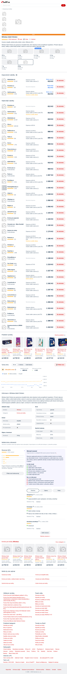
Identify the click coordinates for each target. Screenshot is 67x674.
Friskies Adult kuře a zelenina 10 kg (12, 605)
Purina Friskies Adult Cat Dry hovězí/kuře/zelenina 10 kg (17, 616)
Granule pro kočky (7, 9)
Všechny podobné (60, 335)
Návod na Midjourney (41, 662)
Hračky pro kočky (39, 642)
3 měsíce (21, 364)
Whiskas (19, 409)
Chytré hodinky (7, 649)
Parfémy (33, 651)
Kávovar (5, 651)
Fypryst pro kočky (39, 640)
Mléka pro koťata (39, 604)
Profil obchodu (11, 169)
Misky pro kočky (7, 631)
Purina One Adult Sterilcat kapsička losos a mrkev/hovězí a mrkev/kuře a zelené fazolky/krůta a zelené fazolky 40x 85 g (16, 599)
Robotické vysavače (20, 651)
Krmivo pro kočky (21, 413)
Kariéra (59, 669)
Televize (57, 649)
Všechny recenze (44, 536)
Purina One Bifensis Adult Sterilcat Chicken (14, 621)
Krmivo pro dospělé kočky (42, 574)
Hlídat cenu (60, 364)
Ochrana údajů (16, 669)
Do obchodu (60, 80)
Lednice (11, 651)
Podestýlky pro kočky (40, 634)
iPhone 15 (27, 649)
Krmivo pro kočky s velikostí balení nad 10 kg (13, 579)
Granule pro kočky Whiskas (42, 579)
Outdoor (55, 651)
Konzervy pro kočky (40, 629)
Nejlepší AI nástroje (53, 662)
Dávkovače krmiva (8, 629)
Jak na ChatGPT (30, 662)
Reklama (48, 669)
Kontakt (54, 669)
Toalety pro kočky (7, 640)
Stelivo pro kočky (7, 642)
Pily (38, 651)
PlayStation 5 (40, 649)
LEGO (33, 649)
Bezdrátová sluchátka (18, 649)
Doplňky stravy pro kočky (9, 636)
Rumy (28, 651)
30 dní (14, 364)
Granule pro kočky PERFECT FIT (43, 614)
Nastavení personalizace (28, 669)
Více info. (10, 468)
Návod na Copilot (19, 662)
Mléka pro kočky (39, 601)
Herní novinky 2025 (8, 657)
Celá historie (29, 364)
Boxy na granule (7, 627)
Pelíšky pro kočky (39, 638)
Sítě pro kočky (38, 644)
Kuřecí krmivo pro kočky (42, 583)
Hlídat (25, 39)
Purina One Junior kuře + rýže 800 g (12, 614)
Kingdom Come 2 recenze (31, 657)
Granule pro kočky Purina (41, 612)
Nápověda (8, 669)
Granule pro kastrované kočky (42, 606)
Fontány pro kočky (8, 638)
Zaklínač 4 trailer (19, 657)
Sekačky (43, 651)
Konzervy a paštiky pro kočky (42, 599)
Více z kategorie (60, 542)
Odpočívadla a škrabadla (41, 636)
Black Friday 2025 (13, 653)
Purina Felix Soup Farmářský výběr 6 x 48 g (14, 602)
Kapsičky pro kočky (40, 597)
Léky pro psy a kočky (8, 644)
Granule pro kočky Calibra (41, 610)
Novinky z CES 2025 (8, 662)
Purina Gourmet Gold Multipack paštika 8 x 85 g (15, 595)
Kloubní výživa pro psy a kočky (11, 634)
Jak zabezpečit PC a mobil (46, 657)
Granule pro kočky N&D (41, 608)
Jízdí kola (49, 651)
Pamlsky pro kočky (8, 625)
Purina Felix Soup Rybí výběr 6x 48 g (12, 618)
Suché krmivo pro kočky (8, 583)
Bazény (5, 653)
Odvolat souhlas (40, 669)
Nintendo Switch (49, 649)
